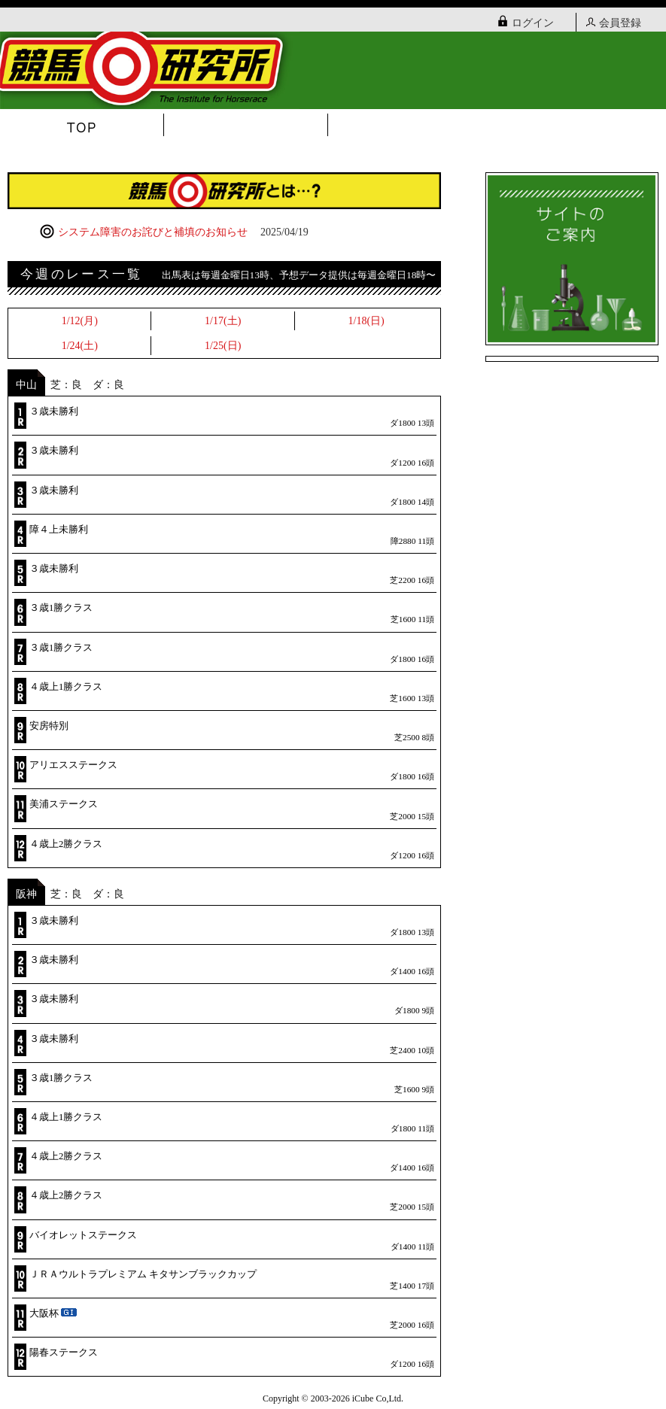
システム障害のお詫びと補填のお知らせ (174, 232)
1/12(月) (80, 320)
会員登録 (614, 23)
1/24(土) (80, 345)
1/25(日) (223, 345)
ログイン (526, 23)
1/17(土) (223, 320)
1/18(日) (366, 320)
